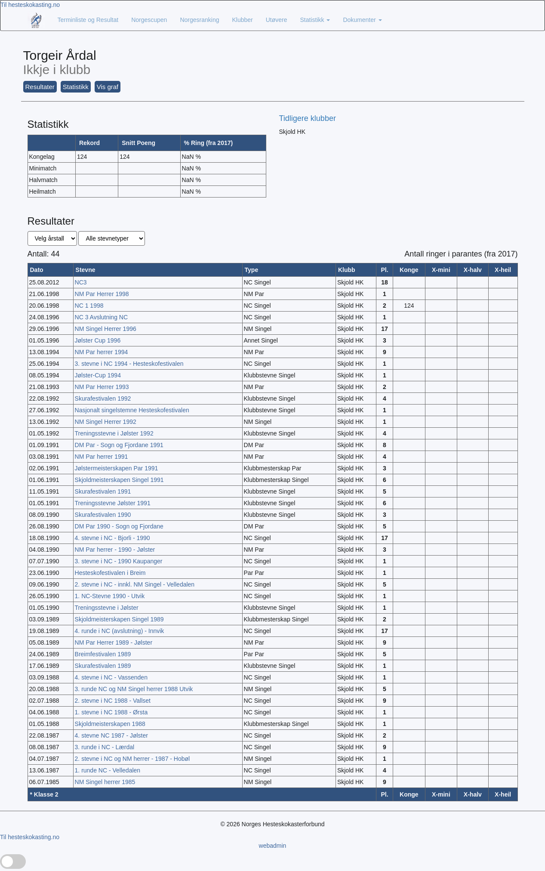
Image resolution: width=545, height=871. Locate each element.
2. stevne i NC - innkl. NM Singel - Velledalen (135, 584)
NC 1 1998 (89, 305)
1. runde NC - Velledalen (108, 770)
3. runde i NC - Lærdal (105, 747)
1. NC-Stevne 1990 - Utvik (110, 596)
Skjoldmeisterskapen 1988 (110, 723)
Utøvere (276, 19)
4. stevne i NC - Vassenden (111, 677)
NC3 (81, 282)
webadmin (272, 845)
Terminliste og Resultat (88, 19)
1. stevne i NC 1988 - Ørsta (111, 712)
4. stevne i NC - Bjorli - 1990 (112, 537)
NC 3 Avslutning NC (101, 317)
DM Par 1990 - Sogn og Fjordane (119, 526)
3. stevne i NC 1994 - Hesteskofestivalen (129, 363)
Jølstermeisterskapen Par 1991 (116, 468)
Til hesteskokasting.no (30, 4)
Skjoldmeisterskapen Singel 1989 (119, 619)
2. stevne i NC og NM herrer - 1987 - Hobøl (132, 758)
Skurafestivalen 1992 (103, 398)
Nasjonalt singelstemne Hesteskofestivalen (132, 410)
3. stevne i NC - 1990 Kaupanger (119, 561)
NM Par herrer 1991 (101, 456)
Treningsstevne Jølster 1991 (113, 503)
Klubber (242, 19)
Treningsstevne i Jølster (107, 607)
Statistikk (315, 19)
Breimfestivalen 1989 (103, 654)
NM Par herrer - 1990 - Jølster (115, 549)
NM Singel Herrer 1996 (105, 328)
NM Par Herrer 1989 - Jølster (113, 642)
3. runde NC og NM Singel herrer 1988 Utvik (134, 689)
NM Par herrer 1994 (101, 352)
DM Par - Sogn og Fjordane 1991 (119, 445)
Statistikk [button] (76, 86)
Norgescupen (149, 19)
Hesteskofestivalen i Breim (110, 572)
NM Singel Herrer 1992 (105, 421)
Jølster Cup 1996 (98, 340)
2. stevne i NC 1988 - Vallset (113, 700)
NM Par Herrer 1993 (102, 386)
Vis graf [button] (108, 86)
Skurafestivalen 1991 (103, 491)
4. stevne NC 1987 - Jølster (111, 735)
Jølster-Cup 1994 (98, 375)
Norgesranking (199, 19)
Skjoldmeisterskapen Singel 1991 (119, 479)
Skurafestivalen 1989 (103, 665)
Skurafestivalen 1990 (103, 514)
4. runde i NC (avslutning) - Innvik (119, 630)
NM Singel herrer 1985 (105, 781)
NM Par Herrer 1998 (102, 293)
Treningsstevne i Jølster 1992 (114, 433)
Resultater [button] (40, 86)
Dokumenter (362, 19)
